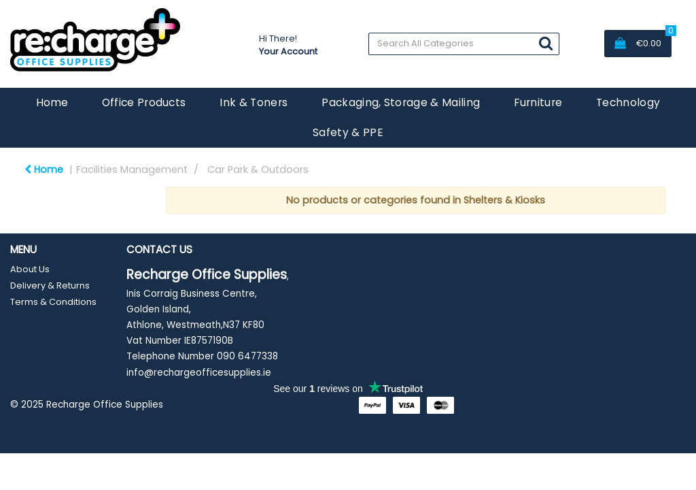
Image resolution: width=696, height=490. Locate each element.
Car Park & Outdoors (258, 169)
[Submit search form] (546, 43)
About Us (30, 269)
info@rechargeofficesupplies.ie (198, 372)
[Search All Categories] (463, 44)
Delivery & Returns (50, 285)
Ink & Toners (254, 102)
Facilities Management (132, 169)
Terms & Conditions (53, 302)
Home (52, 102)
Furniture (538, 102)
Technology (628, 102)
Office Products (144, 102)
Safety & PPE (348, 132)
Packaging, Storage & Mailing (400, 102)
